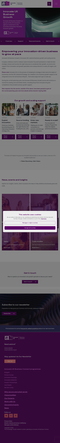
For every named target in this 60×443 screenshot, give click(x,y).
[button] (30, 223)
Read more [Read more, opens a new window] (43, 218)
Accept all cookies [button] (29, 228)
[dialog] (30, 221)
